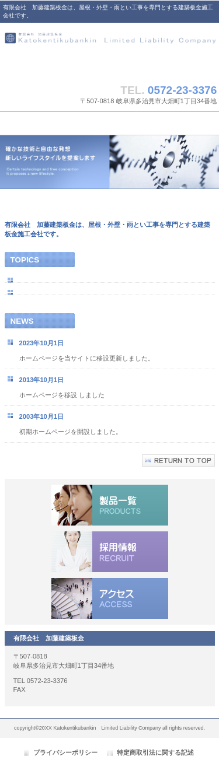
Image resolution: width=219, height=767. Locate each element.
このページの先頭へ (178, 460)
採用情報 (109, 551)
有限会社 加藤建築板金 (109, 50)
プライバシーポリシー (65, 752)
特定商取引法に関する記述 (155, 752)
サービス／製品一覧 (109, 505)
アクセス (109, 598)
